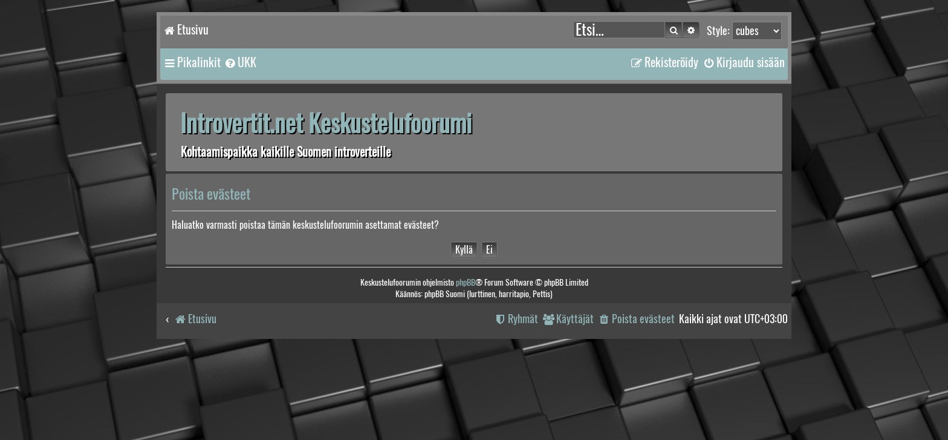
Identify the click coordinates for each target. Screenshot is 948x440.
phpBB (465, 282)
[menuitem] (240, 62)
